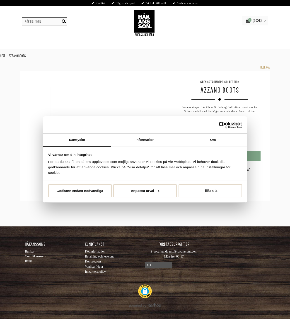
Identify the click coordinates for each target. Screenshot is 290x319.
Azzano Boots (17, 56)
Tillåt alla (210, 191)
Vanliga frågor (94, 266)
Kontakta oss (93, 261)
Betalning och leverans (99, 256)
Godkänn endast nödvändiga (80, 191)
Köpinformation (95, 251)
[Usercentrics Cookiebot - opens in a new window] (222, 125)
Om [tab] (213, 140)
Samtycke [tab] (77, 140)
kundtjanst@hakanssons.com (178, 251)
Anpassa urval (145, 191)
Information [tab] (145, 140)
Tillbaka (265, 67)
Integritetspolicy (95, 271)
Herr (2, 56)
